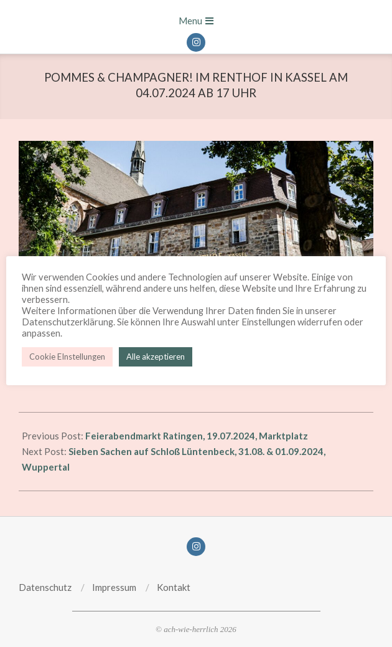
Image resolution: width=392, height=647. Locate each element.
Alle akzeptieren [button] (155, 357)
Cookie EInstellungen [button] (67, 357)
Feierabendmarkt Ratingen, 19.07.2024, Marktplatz (196, 435)
